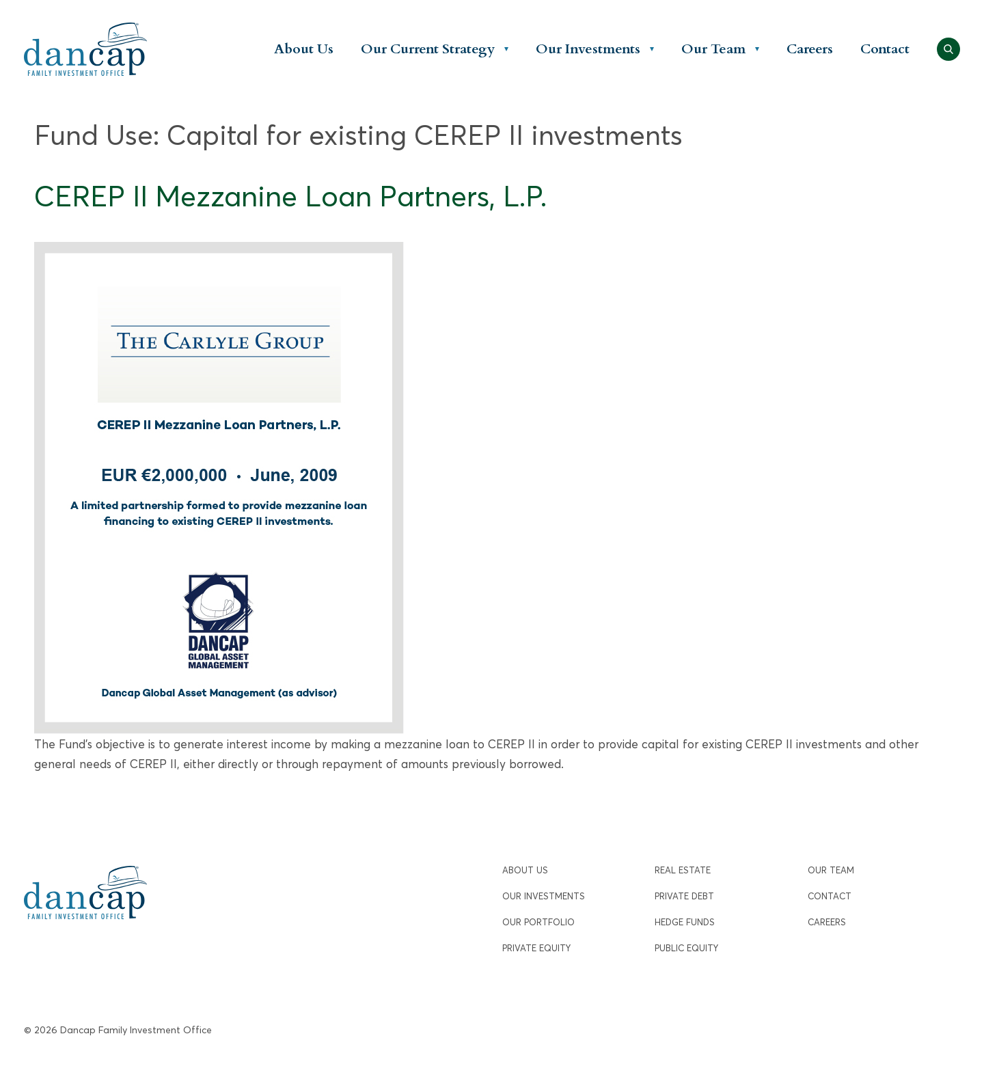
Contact (885, 49)
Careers (810, 49)
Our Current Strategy (428, 49)
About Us (303, 49)
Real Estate (683, 870)
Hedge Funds (685, 922)
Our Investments (588, 49)
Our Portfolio (538, 922)
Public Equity (686, 948)
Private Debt (684, 896)
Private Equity (536, 948)
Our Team (713, 49)
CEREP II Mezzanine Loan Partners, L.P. (290, 196)
